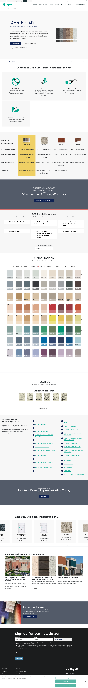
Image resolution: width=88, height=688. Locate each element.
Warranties (62, 1)
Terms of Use (34, 652)
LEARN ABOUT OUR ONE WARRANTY (44, 200)
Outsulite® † (67, 471)
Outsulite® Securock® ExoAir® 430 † (74, 474)
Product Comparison (35, 61)
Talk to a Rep (44, 496)
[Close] (85, 681)
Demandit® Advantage (44, 529)
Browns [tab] (33, 266)
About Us (70, 4)
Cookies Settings (65, 678)
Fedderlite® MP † (68, 467)
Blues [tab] (65, 266)
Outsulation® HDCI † (41, 424)
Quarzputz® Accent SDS (69, 231)
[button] (87, 1)
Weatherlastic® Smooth (21, 529)
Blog (67, 1)
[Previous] (6, 274)
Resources (63, 4)
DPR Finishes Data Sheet (15, 222)
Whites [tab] (17, 266)
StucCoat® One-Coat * (70, 426)
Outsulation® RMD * (41, 455)
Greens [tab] (57, 266)
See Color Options (30, 43)
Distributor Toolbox (54, 1)
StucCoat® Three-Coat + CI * (72, 446)
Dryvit (25, 1)
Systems (70, 61)
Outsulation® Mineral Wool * (44, 443)
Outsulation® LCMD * (41, 440)
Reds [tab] (41, 266)
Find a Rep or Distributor (73, 1)
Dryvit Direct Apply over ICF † (44, 471)
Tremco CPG (3, 1)
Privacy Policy (42, 652)
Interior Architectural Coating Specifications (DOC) (69, 224)
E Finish (66, 528)
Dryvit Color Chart (13, 231)
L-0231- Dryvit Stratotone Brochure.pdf (42, 223)
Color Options (58, 61)
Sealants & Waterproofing (12, 1)
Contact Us (82, 1)
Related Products (81, 61)
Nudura (29, 1)
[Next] (81, 274)
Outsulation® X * (40, 459)
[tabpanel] (44, 274)
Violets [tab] (73, 266)
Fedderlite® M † (68, 464)
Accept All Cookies (65, 685)
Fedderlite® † (68, 460)
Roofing (20, 1)
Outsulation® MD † (41, 428)
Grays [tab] (25, 266)
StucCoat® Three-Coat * (71, 443)
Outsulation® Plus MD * (42, 447)
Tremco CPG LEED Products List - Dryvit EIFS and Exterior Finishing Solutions (43, 234)
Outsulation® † (40, 421)
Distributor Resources (21, 671)
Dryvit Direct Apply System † (43, 467)
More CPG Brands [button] (36, 1)
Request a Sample (80, 4)
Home (2, 8)
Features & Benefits (24, 61)
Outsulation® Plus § (41, 431)
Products (35, 4)
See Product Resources (18, 47)
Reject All (65, 681)
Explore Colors (43, 361)
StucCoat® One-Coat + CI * (71, 429)
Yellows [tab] (49, 266)
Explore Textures (43, 408)
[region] (44, 681)
